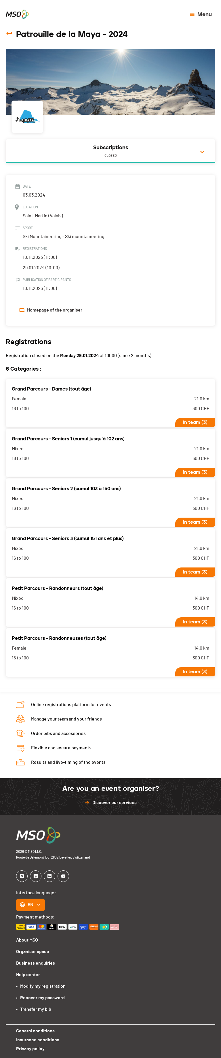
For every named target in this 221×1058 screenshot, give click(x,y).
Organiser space (32, 951)
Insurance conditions (37, 1039)
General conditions (35, 1031)
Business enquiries (35, 963)
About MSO (27, 940)
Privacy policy (30, 1048)
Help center (27, 974)
